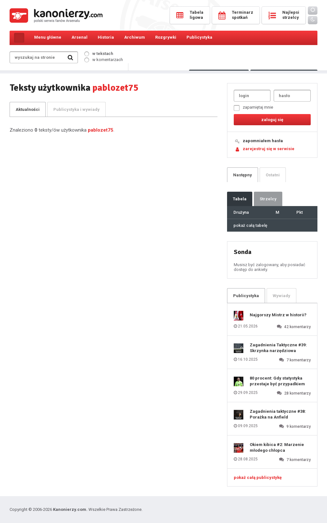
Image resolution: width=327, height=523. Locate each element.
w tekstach (98, 53)
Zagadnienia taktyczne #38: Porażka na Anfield (278, 414)
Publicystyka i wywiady (76, 109)
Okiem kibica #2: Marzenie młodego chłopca (277, 447)
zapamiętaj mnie (253, 108)
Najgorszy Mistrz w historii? (278, 314)
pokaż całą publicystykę (258, 477)
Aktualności (28, 109)
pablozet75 (100, 130)
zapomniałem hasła (263, 140)
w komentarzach (103, 59)
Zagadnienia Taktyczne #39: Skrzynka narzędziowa (278, 347)
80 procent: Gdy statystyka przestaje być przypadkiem (277, 381)
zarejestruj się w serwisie (268, 148)
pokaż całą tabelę (250, 225)
